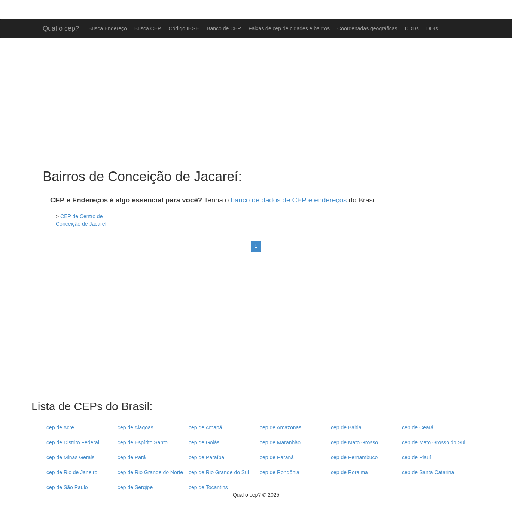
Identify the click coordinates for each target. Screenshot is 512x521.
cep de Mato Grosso (354, 442)
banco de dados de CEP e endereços (289, 200)
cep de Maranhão (280, 442)
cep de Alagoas (135, 427)
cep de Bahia (346, 427)
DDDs (411, 28)
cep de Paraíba (206, 457)
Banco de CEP (224, 28)
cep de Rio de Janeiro (71, 472)
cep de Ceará (417, 427)
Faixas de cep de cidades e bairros (289, 28)
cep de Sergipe (135, 487)
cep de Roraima (349, 472)
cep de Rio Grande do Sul (219, 472)
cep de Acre (60, 427)
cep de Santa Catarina (428, 472)
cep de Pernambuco (354, 457)
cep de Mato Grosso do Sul (434, 442)
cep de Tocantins (208, 487)
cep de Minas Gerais (70, 457)
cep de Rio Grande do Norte (150, 472)
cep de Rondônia (279, 472)
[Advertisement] (256, 103)
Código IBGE (183, 28)
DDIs (432, 28)
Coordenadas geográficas (367, 28)
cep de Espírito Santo (143, 442)
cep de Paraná (277, 457)
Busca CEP (147, 28)
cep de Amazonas (280, 427)
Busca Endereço (107, 28)
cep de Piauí (416, 457)
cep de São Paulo (67, 487)
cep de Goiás (204, 442)
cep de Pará (132, 457)
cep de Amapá (205, 427)
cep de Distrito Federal (72, 442)
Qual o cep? (61, 27)
